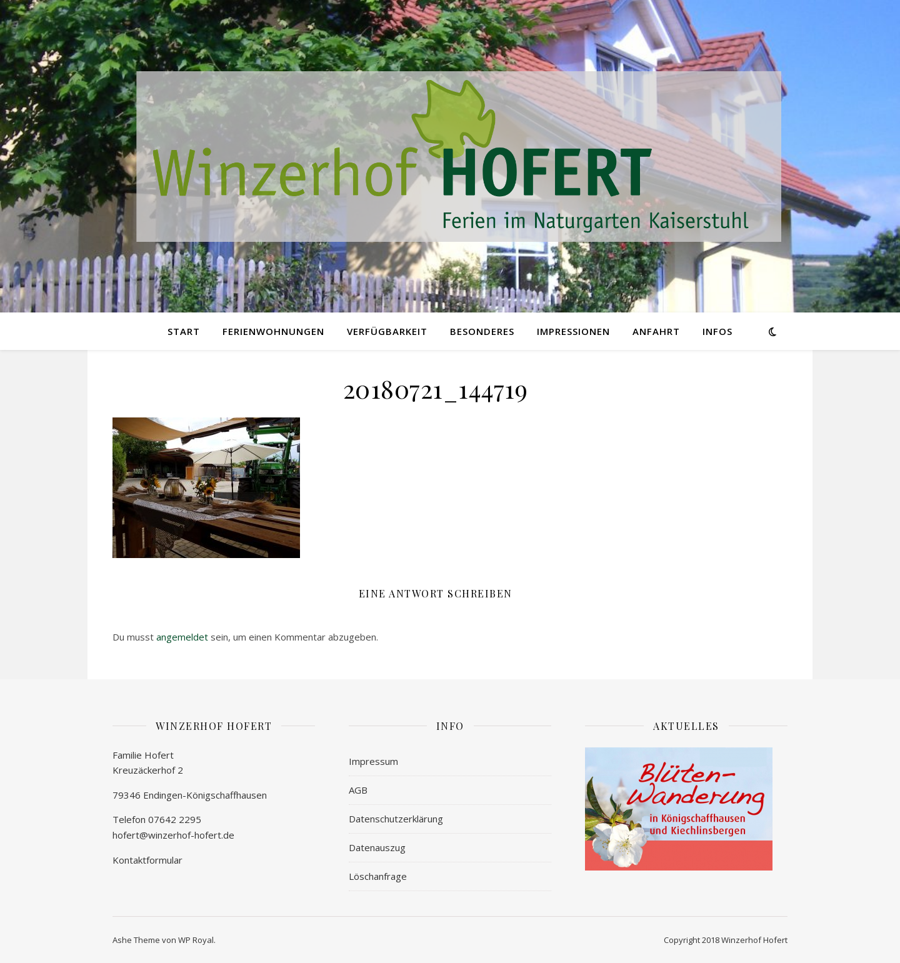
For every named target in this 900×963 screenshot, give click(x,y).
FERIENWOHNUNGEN (273, 331)
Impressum (373, 761)
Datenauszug (377, 847)
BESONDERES (482, 331)
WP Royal (196, 940)
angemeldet (182, 637)
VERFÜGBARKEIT (387, 331)
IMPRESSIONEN (573, 331)
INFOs (717, 331)
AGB (358, 790)
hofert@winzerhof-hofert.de (173, 835)
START (184, 331)
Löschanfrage (378, 876)
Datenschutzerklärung (396, 818)
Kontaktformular (147, 860)
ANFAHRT (656, 331)
